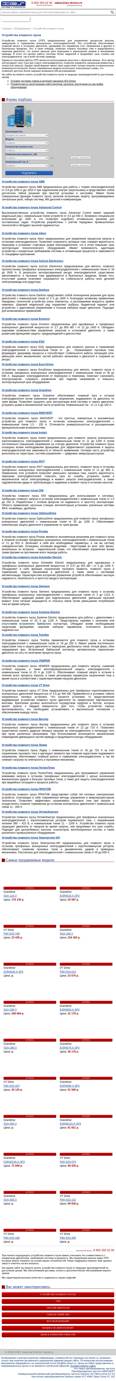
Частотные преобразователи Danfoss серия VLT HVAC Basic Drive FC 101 (73, 1376)
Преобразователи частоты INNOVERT (93, 1371)
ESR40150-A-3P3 (14, 1161)
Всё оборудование (58, 1321)
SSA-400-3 (10, 1123)
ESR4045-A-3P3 (70, 1009)
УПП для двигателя (58, 1308)
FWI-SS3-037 (12, 1086)
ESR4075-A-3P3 (70, 1047)
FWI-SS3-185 (12, 1237)
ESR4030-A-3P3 (13, 971)
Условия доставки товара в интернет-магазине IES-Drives (43, 81)
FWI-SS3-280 (68, 1237)
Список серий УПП (58, 1314)
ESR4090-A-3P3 (70, 1086)
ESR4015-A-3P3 (70, 895)
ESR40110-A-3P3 (70, 1123)
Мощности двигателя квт (58, 1328)
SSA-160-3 (66, 933)
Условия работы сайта (83, 1366)
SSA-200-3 (10, 1009)
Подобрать (29, 173)
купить (30, 888)
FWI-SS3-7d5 (12, 933)
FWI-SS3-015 (68, 971)
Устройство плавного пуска (58, 1294)
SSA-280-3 (10, 1047)
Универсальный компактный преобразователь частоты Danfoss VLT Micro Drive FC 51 (66, 1374)
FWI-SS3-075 (68, 1161)
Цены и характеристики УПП (57, 1334)
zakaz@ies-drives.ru (68, 2)
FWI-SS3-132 (68, 1199)
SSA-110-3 (10, 895)
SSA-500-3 (10, 1199)
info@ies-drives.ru (66, 1363)
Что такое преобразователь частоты (94, 1368)
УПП (58, 1301)
